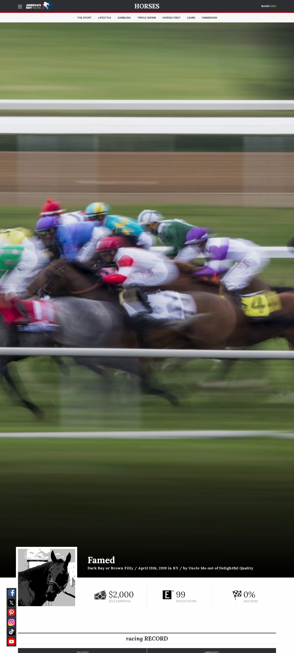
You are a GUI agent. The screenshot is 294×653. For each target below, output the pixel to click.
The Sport (84, 17)
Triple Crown (146, 17)
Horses (147, 6)
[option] (147, 300)
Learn (191, 17)
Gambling (124, 17)
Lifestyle (104, 17)
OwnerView (209, 17)
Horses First (172, 17)
